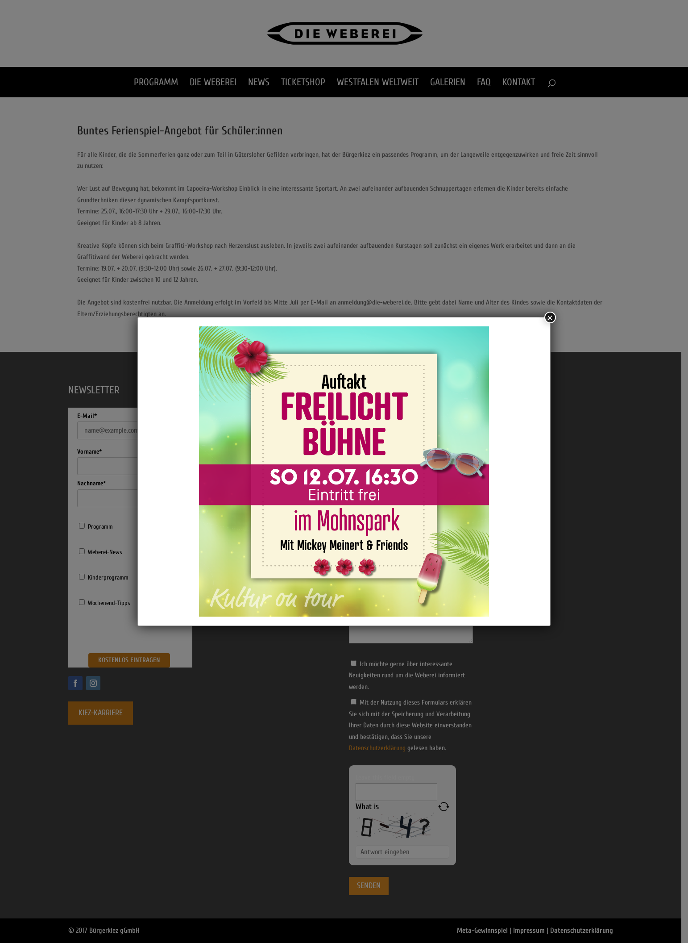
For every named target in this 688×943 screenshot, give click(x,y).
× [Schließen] (550, 317)
